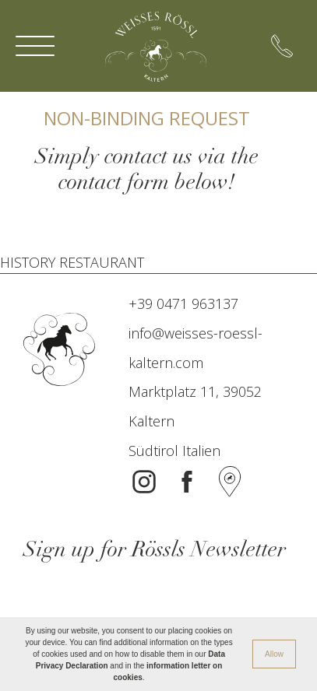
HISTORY (27, 262)
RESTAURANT (101, 262)
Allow (274, 654)
